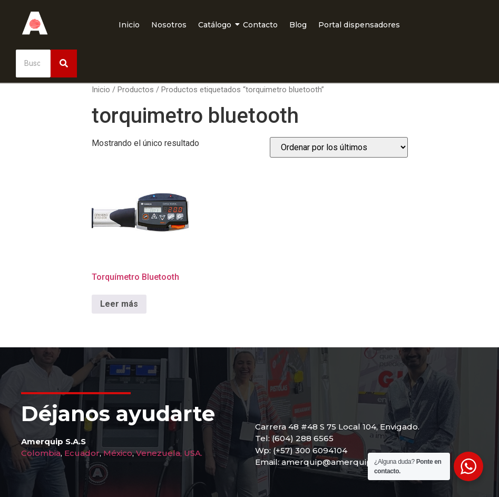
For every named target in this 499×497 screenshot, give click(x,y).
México (117, 453)
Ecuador (82, 453)
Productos (136, 89)
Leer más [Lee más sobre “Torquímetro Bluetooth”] (119, 304)
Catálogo (216, 25)
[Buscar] (33, 63)
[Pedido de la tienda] (339, 147)
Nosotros (169, 25)
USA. (193, 453)
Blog (298, 25)
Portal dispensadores (359, 25)
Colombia (41, 453)
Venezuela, (159, 453)
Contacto (260, 25)
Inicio (129, 25)
